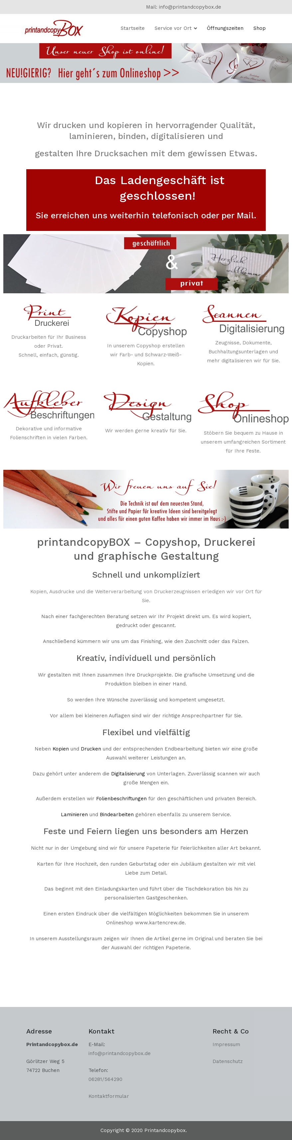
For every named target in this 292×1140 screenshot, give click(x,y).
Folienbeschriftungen (121, 799)
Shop (259, 28)
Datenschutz (228, 1061)
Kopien (61, 749)
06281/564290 (105, 1079)
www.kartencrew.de (160, 923)
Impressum (226, 1044)
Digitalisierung (128, 774)
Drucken (91, 749)
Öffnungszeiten (225, 28)
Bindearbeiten (117, 815)
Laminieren (74, 815)
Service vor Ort (173, 28)
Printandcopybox (165, 1130)
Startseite (133, 28)
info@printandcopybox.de (120, 1053)
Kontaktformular (108, 1096)
